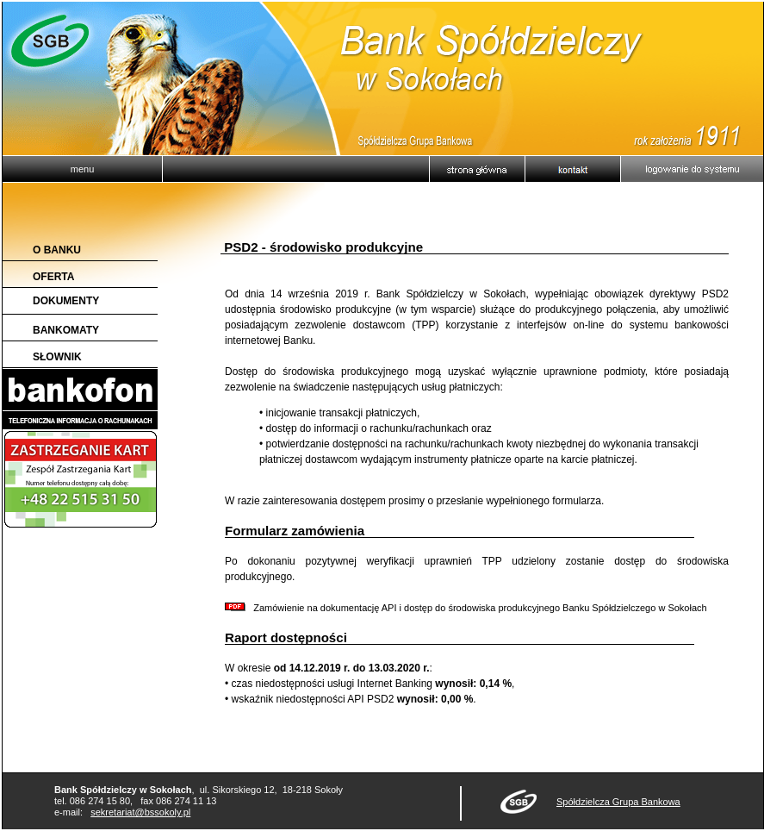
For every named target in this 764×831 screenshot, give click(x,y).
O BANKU (57, 250)
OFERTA (53, 277)
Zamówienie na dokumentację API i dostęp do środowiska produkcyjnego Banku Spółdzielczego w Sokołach (466, 608)
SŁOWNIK (57, 357)
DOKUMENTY (66, 301)
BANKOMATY (66, 330)
